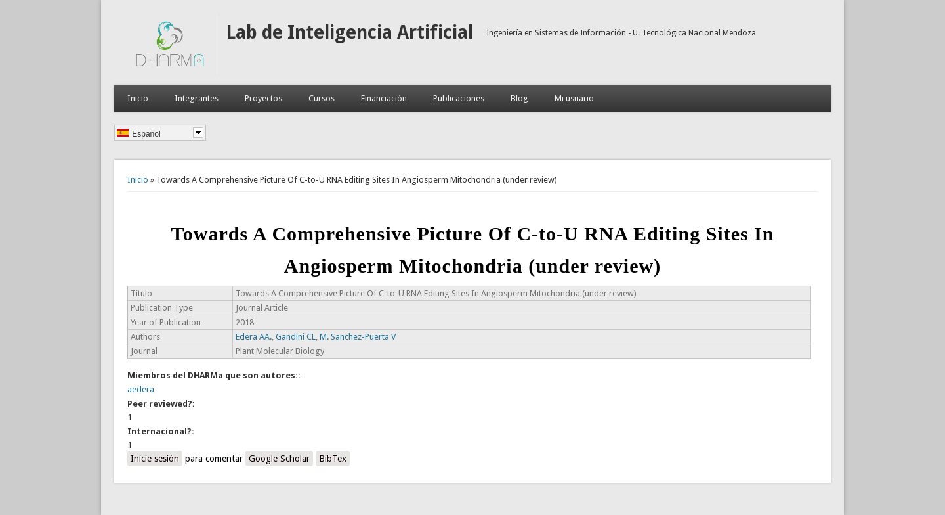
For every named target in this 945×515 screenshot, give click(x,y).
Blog (519, 98)
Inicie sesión (155, 458)
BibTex (332, 458)
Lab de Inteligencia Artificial (349, 32)
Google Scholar (279, 458)
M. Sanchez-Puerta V (358, 337)
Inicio (137, 98)
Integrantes (197, 98)
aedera (140, 389)
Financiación (384, 98)
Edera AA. (254, 337)
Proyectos (263, 98)
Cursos (321, 98)
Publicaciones (458, 98)
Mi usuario (574, 98)
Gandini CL (296, 337)
